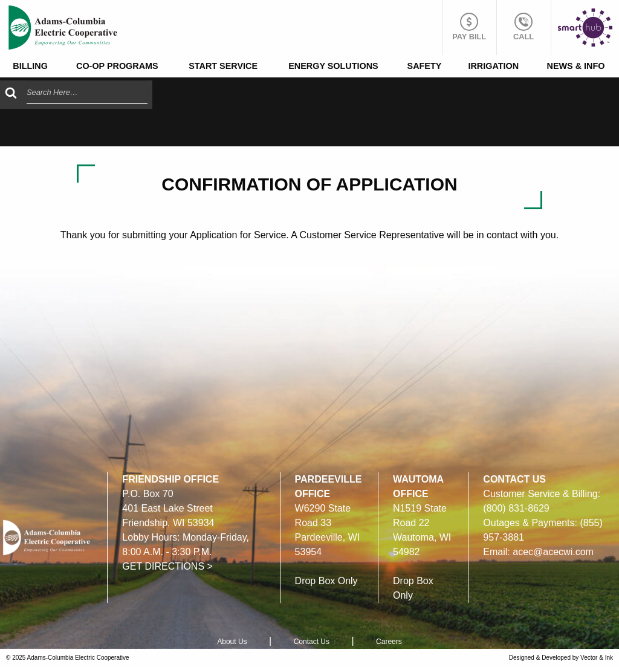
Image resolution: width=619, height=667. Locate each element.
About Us (232, 641)
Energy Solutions (333, 66)
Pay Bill (469, 27)
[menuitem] (30, 66)
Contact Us (311, 641)
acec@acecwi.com (553, 552)
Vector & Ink (596, 657)
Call (523, 27)
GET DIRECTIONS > (167, 566)
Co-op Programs (117, 66)
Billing (30, 66)
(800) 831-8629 (516, 508)
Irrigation (493, 66)
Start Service (223, 66)
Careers (389, 641)
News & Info (575, 66)
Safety (424, 66)
